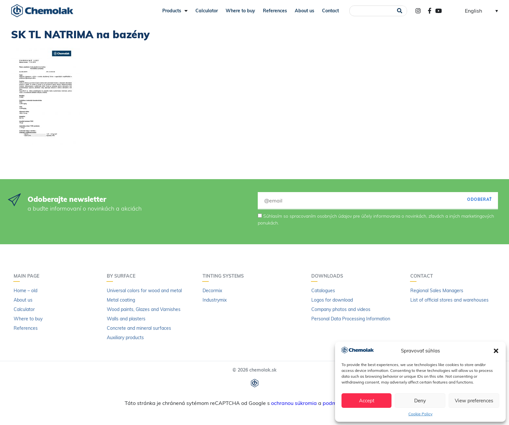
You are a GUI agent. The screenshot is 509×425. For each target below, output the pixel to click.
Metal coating (121, 300)
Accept (366, 400)
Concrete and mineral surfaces (139, 328)
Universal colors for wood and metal (144, 290)
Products (175, 11)
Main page (28, 276)
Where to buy (240, 11)
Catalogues (323, 290)
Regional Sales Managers (436, 290)
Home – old (25, 290)
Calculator (206, 11)
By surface (123, 276)
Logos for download (332, 300)
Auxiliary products (125, 337)
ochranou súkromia (294, 403)
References (275, 11)
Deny (420, 400)
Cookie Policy (420, 413)
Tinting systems (225, 276)
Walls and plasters (126, 319)
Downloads (328, 276)
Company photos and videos (340, 309)
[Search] (400, 11)
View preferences (474, 400)
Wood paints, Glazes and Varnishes (143, 309)
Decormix (212, 290)
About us (304, 11)
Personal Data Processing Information (350, 319)
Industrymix (215, 300)
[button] (496, 351)
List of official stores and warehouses (449, 300)
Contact (330, 11)
